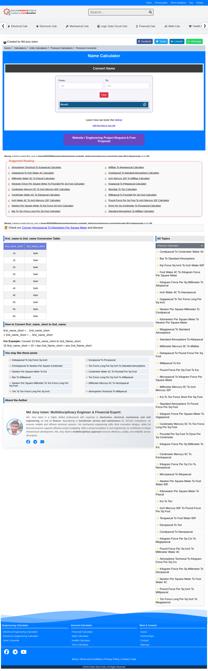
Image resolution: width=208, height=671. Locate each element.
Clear (104, 95)
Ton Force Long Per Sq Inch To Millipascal (111, 377)
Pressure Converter (86, 48)
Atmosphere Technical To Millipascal (108, 391)
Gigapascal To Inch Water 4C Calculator (33, 173)
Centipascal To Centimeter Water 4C (182, 251)
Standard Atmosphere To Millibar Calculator (131, 211)
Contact (199, 3)
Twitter (161, 41)
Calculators (20, 48)
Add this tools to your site (104, 125)
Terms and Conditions (91, 659)
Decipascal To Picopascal (102, 360)
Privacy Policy (111, 659)
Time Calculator (80, 644)
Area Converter (11, 640)
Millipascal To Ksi (170, 363)
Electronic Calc (46, 26)
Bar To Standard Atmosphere (177, 258)
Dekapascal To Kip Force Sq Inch (29, 360)
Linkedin (177, 41)
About (149, 3)
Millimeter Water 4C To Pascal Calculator (33, 178)
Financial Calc (145, 26)
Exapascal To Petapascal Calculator (127, 183)
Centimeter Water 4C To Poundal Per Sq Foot (113, 371)
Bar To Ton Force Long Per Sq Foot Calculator (36, 211)
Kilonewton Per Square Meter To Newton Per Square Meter (177, 321)
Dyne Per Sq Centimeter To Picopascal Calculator (134, 205)
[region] (78, 281)
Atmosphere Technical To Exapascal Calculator (36, 167)
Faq (191, 3)
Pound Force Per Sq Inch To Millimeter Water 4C (175, 550)
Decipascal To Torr (171, 525)
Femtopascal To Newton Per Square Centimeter (37, 366)
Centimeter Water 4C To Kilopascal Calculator (36, 195)
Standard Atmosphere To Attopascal (181, 339)
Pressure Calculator (180, 245)
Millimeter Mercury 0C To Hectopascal (109, 383)
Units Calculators (38, 48)
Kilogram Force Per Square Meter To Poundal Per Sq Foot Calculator (48, 183)
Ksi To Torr (166, 501)
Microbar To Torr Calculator (122, 189)
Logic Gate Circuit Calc (112, 26)
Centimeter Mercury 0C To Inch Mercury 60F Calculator (41, 189)
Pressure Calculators (62, 48)
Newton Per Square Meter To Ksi (29, 371)
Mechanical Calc (77, 26)
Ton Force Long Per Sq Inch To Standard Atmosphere (117, 366)
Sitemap (144, 644)
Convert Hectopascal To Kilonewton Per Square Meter (54, 227)
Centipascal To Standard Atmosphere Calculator (133, 173)
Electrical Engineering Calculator (20, 632)
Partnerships (147, 636)
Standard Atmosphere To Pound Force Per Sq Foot (177, 405)
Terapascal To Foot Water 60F (178, 518)
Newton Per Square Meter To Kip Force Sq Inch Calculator (42, 205)
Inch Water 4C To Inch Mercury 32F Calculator (36, 200)
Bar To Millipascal (21, 377)
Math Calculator (80, 636)
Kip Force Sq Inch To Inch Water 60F (182, 265)
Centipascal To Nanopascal (176, 531)
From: (62, 80)
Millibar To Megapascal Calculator (126, 167)
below (118, 120)
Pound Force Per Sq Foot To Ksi (179, 370)
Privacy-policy (161, 3)
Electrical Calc (18, 26)
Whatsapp (194, 41)
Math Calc (172, 26)
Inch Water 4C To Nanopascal (178, 292)
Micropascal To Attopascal (175, 474)
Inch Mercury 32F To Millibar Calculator (129, 178)
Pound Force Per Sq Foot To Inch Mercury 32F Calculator (138, 200)
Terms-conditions (178, 3)
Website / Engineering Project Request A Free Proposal (104, 139)
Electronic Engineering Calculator (20, 636)
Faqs (133, 659)
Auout (143, 632)
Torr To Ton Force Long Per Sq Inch (31, 391)
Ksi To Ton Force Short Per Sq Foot (181, 397)
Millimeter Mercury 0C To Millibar (179, 346)
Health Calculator (81, 640)
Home (7, 48)
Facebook (144, 41)
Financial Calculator (82, 632)
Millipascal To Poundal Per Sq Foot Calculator (132, 195)
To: (107, 80)
